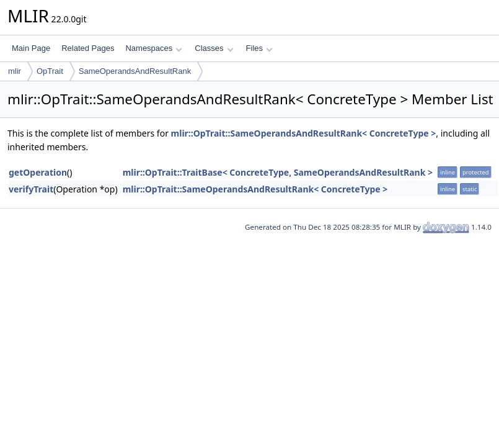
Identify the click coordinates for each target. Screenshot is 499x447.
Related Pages (87, 48)
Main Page (31, 48)
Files (259, 48)
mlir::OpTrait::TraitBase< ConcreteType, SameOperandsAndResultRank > (278, 172)
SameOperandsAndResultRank (135, 71)
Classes (214, 48)
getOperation (38, 172)
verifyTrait (31, 189)
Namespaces (153, 48)
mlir (14, 71)
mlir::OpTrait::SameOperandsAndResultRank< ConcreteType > (303, 133)
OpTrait (50, 71)
